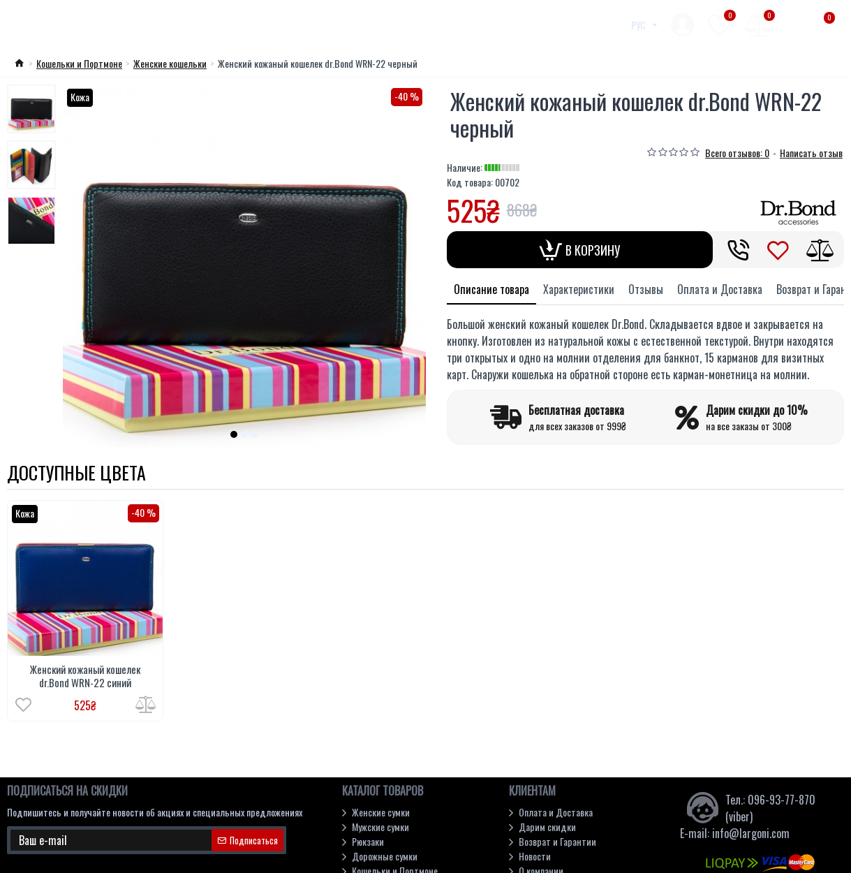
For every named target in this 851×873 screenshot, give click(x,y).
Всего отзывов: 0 (737, 152)
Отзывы (645, 288)
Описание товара (491, 288)
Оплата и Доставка (719, 288)
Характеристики (578, 288)
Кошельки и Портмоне (79, 63)
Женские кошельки (170, 63)
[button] (233, 434)
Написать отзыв (811, 152)
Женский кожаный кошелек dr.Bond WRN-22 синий (85, 676)
